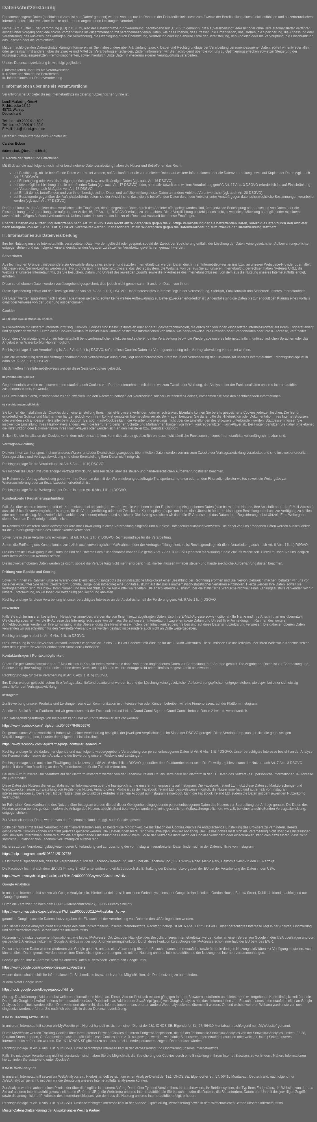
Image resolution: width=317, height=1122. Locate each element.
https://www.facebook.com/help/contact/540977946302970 (46, 726)
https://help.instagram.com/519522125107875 (36, 854)
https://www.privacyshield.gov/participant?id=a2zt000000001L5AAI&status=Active (63, 911)
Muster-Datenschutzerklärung (24, 1110)
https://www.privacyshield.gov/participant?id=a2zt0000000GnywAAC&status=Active (64, 876)
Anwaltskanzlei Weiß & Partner (76, 1110)
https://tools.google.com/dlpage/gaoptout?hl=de (38, 989)
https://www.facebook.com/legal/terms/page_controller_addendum (51, 744)
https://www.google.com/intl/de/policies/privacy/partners (43, 967)
